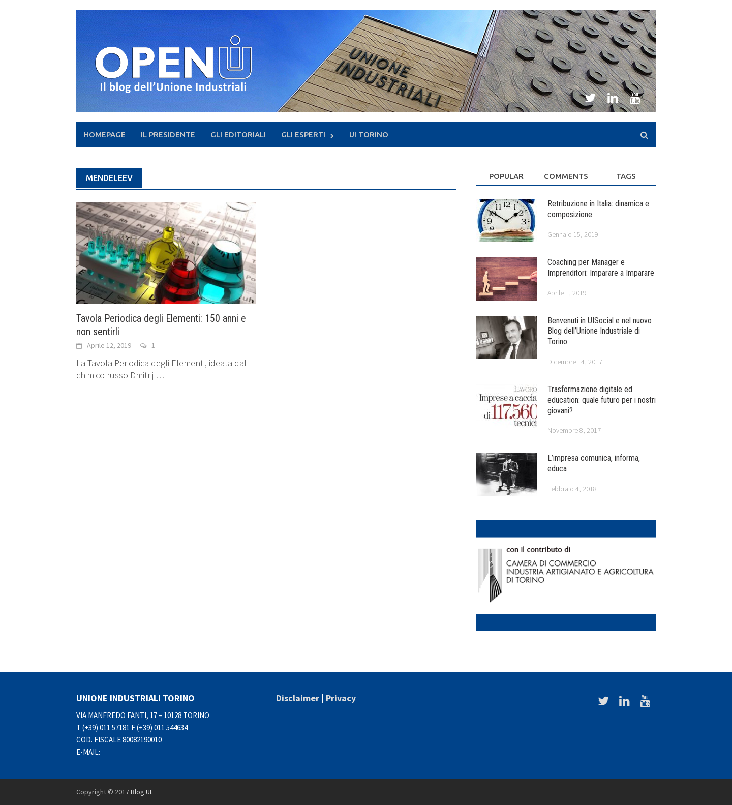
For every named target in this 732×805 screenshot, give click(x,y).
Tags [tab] (626, 176)
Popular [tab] (506, 176)
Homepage (105, 134)
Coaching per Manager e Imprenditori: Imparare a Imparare (600, 267)
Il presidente (168, 134)
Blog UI (141, 791)
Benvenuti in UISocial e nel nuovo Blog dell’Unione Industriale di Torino (599, 331)
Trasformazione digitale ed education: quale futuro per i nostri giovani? (601, 399)
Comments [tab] (566, 176)
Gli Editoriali (238, 134)
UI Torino (368, 134)
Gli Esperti (303, 134)
